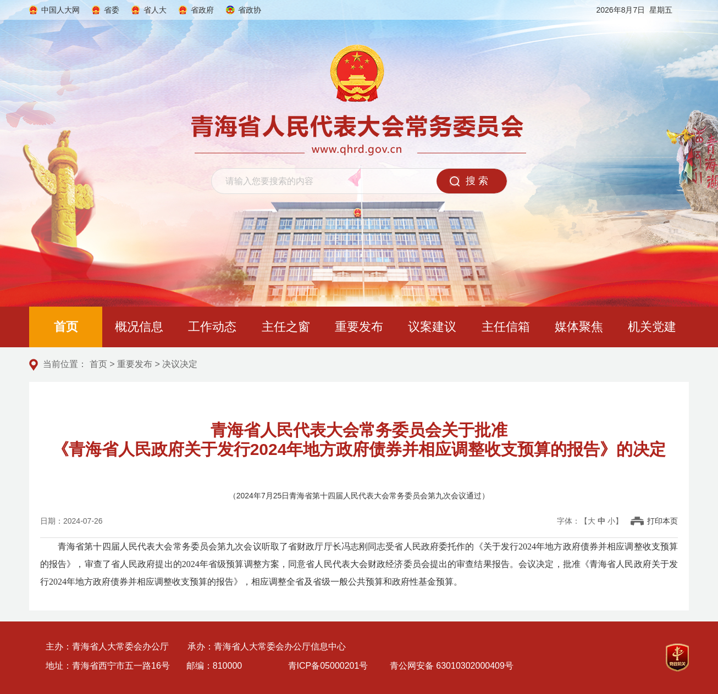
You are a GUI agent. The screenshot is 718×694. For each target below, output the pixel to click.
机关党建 (652, 327)
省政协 (249, 9)
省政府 (202, 9)
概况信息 (139, 327)
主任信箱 (506, 327)
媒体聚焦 (579, 327)
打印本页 (662, 521)
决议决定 (179, 364)
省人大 (155, 9)
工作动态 (212, 327)
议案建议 (432, 327)
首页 (66, 327)
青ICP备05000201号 (328, 665)
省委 (111, 9)
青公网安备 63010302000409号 (451, 665)
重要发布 (359, 327)
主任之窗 (286, 327)
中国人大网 (60, 9)
